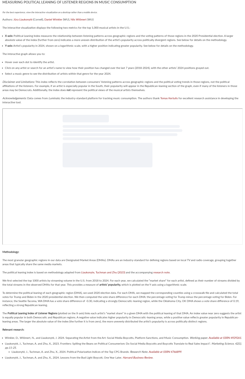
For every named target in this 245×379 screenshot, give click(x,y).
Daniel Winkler (53, 19)
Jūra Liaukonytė (22, 19)
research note (161, 272)
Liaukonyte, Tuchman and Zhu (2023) (102, 272)
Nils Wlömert (79, 19)
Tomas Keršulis (169, 98)
